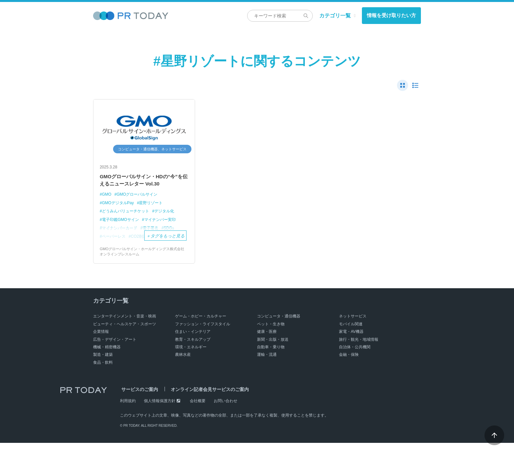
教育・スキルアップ (192, 351)
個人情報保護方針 (159, 413)
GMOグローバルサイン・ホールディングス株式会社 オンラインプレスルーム (144, 263)
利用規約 (128, 413)
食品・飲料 (103, 374)
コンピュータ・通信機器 (278, 328)
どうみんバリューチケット (127, 222)
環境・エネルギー (191, 359)
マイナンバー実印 (165, 230)
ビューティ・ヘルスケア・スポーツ (124, 336)
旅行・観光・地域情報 (358, 351)
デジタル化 (169, 222)
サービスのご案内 (138, 401)
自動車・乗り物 (271, 359)
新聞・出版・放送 (272, 351)
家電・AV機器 (351, 343)
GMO (107, 206)
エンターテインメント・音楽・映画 (124, 328)
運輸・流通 (267, 366)
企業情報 (101, 343)
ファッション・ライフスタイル (202, 336)
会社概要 (198, 413)
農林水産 (183, 366)
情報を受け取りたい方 (391, 15)
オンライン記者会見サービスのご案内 (206, 401)
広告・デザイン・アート (114, 351)
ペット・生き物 (271, 336)
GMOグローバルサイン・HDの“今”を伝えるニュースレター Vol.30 (141, 186)
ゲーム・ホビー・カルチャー (200, 328)
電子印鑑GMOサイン (122, 230)
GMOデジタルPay (119, 214)
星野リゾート (155, 214)
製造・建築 (103, 366)
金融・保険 (349, 366)
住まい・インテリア (192, 343)
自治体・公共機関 (354, 359)
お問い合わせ (225, 413)
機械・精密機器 (107, 359)
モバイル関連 (351, 336)
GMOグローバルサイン (140, 206)
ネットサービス (352, 328)
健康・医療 (267, 343)
